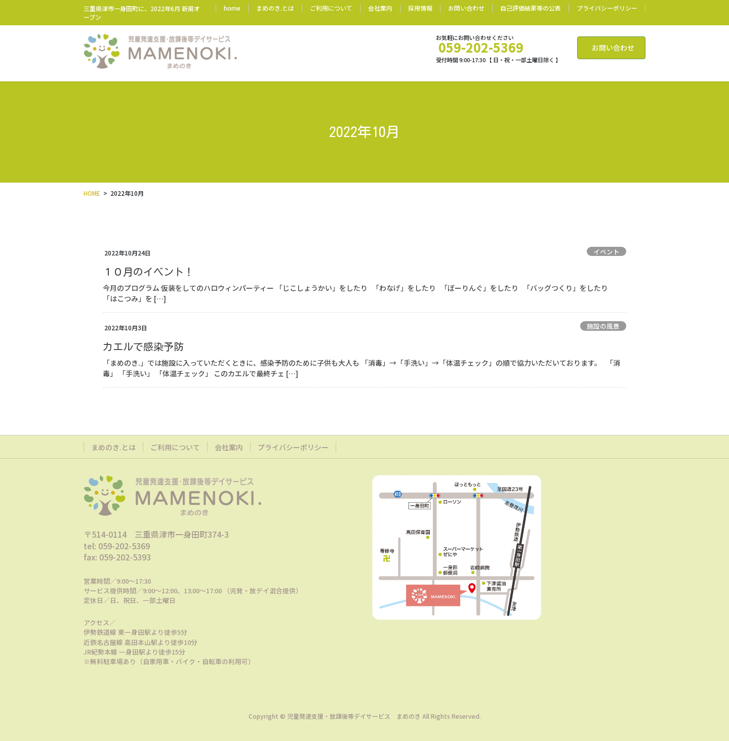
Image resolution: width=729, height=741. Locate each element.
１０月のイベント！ (153, 272)
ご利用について (331, 8)
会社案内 (380, 8)
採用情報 (420, 8)
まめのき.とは (275, 8)
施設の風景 (603, 326)
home (232, 8)
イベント (606, 251)
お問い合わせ (466, 8)
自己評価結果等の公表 (530, 8)
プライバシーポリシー (607, 8)
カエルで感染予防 (143, 346)
